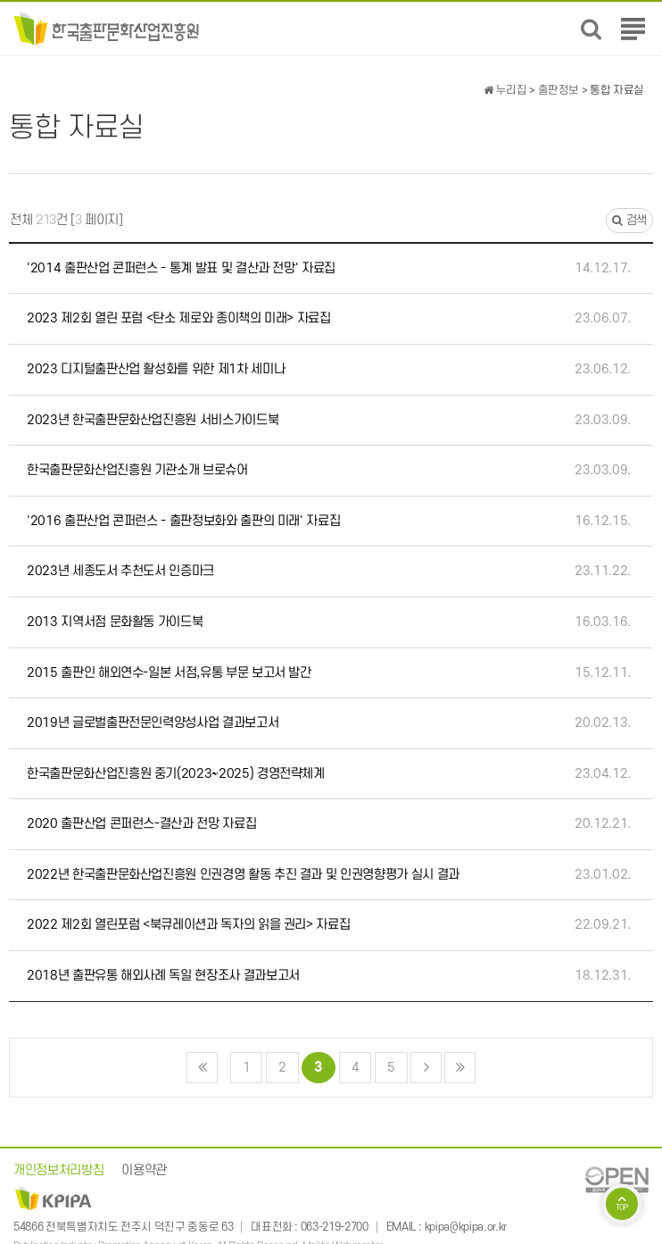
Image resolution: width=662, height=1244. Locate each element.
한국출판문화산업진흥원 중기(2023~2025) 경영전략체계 (176, 773)
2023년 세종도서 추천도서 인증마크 (120, 571)
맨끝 (460, 1067)
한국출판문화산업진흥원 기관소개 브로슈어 (137, 470)
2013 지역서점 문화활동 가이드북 (115, 622)
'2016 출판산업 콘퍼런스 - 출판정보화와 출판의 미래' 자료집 (183, 521)
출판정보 (559, 90)
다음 (426, 1067)
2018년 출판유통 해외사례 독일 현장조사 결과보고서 (163, 975)
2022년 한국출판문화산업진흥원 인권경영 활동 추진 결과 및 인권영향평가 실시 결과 (243, 874)
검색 (629, 220)
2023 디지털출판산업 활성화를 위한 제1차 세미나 (156, 369)
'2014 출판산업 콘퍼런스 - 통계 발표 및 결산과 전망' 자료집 (181, 268)
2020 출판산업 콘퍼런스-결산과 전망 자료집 (141, 823)
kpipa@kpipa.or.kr (466, 1227)
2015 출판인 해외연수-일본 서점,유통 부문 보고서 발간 (169, 672)
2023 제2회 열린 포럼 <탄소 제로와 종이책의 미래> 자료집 (179, 318)
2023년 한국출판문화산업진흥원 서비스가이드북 (152, 420)
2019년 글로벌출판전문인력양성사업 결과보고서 (152, 723)
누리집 (505, 90)
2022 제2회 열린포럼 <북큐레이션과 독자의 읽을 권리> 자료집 (188, 924)
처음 (202, 1067)
